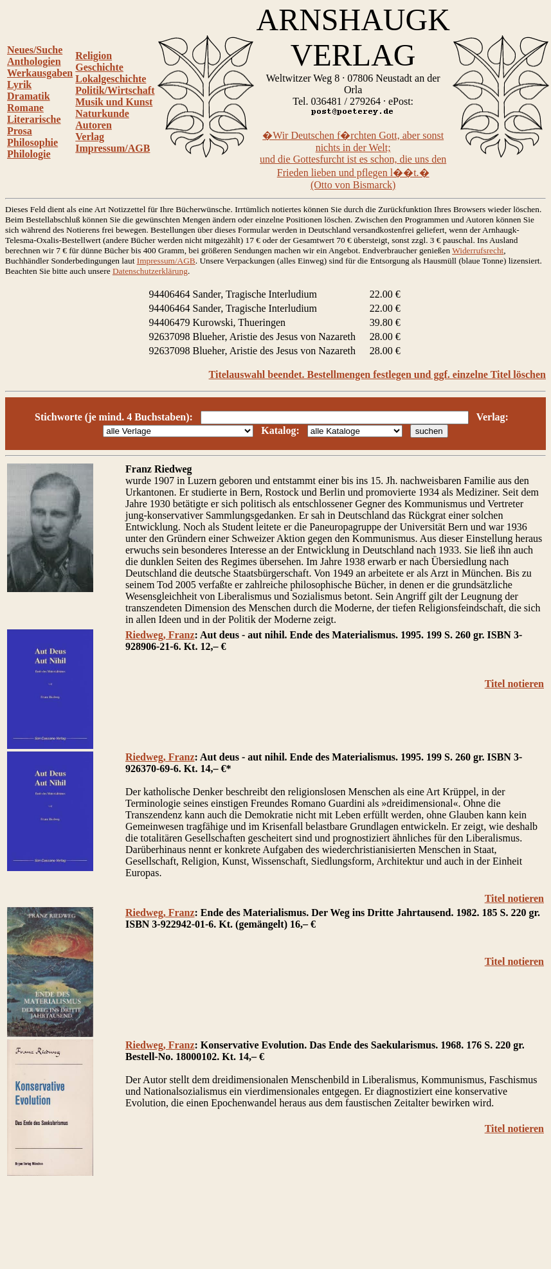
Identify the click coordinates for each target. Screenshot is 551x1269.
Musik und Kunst (113, 101)
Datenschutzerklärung (150, 271)
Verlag (89, 136)
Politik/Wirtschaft (114, 90)
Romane (25, 107)
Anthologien (34, 61)
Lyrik (19, 84)
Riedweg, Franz (160, 634)
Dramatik (28, 96)
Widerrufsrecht (477, 250)
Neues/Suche (34, 49)
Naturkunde (102, 113)
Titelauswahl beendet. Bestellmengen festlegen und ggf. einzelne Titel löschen (377, 374)
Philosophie (32, 142)
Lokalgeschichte (110, 78)
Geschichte (99, 67)
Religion (93, 55)
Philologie (29, 153)
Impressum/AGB (112, 148)
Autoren (93, 125)
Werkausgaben (40, 73)
